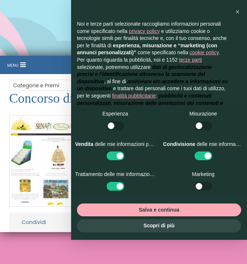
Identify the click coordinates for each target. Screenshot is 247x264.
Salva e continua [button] (159, 210)
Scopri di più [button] (159, 225)
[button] (237, 12)
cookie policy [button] (203, 52)
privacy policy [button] (144, 31)
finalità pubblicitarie (134, 96)
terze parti (190, 60)
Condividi (34, 222)
